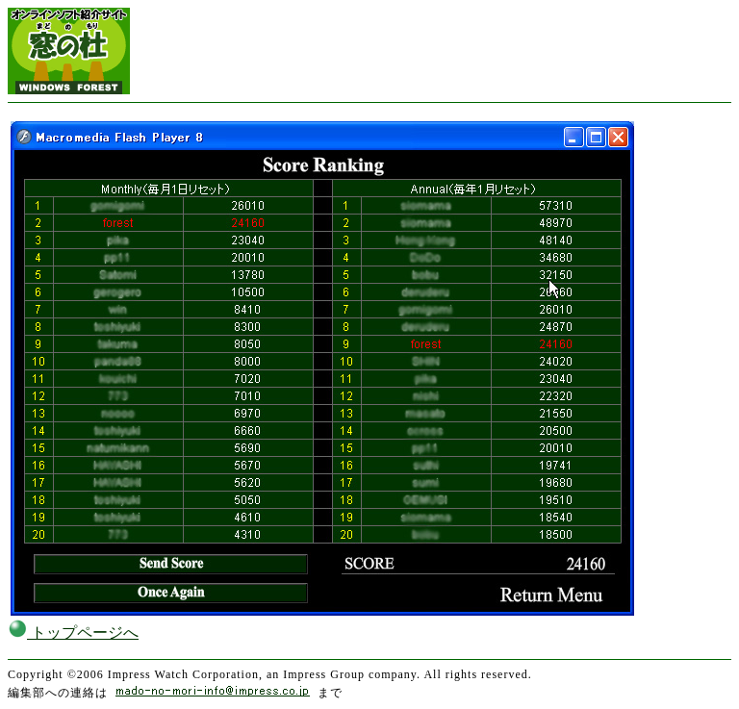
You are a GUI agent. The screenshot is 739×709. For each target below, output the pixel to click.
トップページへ (73, 632)
